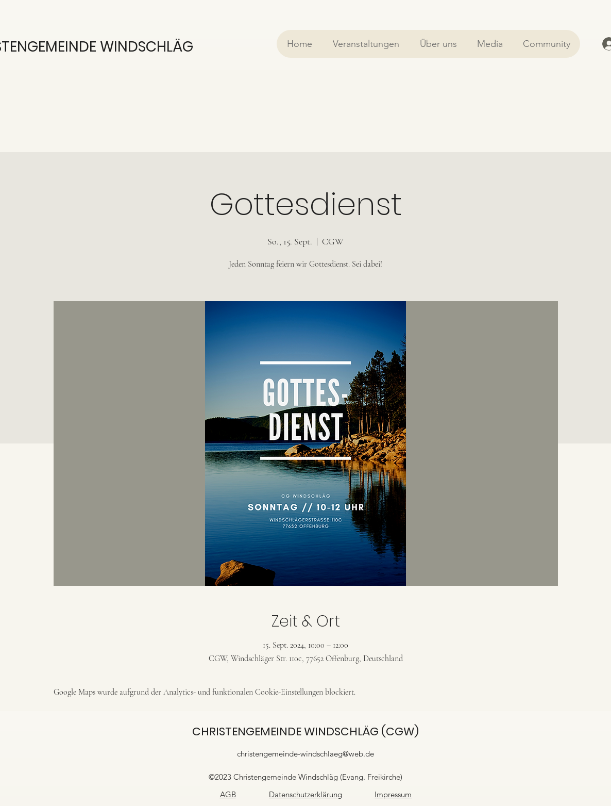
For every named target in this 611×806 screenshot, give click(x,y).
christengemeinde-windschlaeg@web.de (305, 754)
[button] (365, 44)
